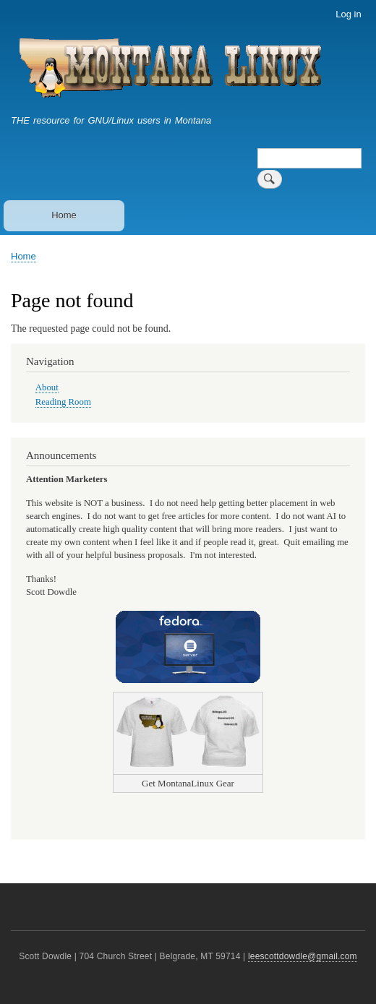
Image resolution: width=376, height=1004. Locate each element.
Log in (348, 14)
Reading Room (63, 402)
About (47, 387)
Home (64, 215)
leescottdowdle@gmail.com (302, 956)
